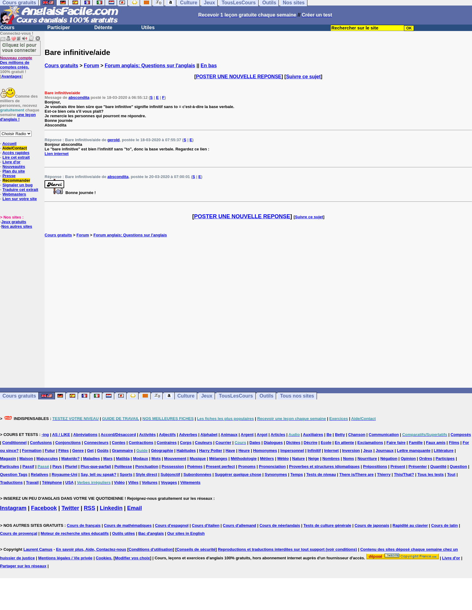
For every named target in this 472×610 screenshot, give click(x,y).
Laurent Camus (38, 549)
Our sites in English (186, 533)
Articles (278, 434)
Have (230, 450)
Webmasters (14, 194)
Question (458, 466)
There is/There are (356, 474)
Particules (9, 466)
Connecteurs (96, 442)
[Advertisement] (258, 313)
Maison (26, 458)
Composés (461, 434)
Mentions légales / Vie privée (65, 558)
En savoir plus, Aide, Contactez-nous (91, 549)
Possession (173, 466)
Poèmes (195, 466)
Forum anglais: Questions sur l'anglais (150, 65)
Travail (32, 482)
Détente (103, 27)
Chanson (356, 434)
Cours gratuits (61, 65)
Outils (266, 395)
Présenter (417, 466)
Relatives (39, 474)
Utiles (148, 27)
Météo (283, 458)
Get (90, 450)
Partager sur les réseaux (23, 566)
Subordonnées (197, 474)
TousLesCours (236, 395)
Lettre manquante (414, 450)
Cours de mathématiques (127, 525)
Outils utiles (123, 533)
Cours (7, 27)
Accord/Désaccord (118, 434)
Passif (28, 466)
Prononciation (272, 466)
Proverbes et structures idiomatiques (324, 466)
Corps (186, 442)
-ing (45, 434)
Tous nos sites (297, 395)
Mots (156, 458)
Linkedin (111, 508)
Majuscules (47, 458)
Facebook (44, 508)
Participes (444, 458)
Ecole (326, 442)
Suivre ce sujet (303, 76)
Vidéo (119, 482)
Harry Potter (210, 450)
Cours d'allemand (239, 525)
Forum (91, 65)
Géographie (162, 450)
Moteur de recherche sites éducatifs (75, 533)
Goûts (103, 450)
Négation (388, 458)
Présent (398, 466)
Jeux (206, 395)
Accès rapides (15, 152)
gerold (113, 140)
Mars (107, 458)
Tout (451, 474)
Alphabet (209, 434)
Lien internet (56, 153)
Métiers (267, 458)
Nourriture (367, 458)
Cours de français (84, 525)
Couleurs (203, 442)
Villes (133, 482)
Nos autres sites (16, 226)
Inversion (351, 450)
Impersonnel (292, 450)
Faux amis (436, 442)
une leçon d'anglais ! (18, 117)
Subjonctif (170, 474)
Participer (58, 27)
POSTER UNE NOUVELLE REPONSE (238, 76)
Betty (340, 434)
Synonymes (276, 474)
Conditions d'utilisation (151, 549)
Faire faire (395, 442)
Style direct (146, 474)
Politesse (123, 466)
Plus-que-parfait (96, 466)
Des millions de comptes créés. (16, 62)
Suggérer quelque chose (238, 474)
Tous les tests (430, 474)
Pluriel (71, 466)
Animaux (229, 434)
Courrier (223, 442)
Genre (78, 450)
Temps (297, 474)
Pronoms (247, 466)
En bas (208, 65)
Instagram (13, 508)
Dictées (293, 442)
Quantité (438, 466)
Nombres (331, 458)
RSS (89, 508)
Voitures (150, 482)
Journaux (385, 450)
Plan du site (13, 171)
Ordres (425, 458)
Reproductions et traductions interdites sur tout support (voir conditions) (287, 549)
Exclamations (370, 442)
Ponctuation (146, 466)
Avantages (11, 76)
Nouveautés (13, 166)
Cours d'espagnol (172, 525)
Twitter (70, 508)
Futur (50, 450)
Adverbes (188, 434)
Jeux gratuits (13, 222)
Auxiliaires (313, 434)
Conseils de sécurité (196, 549)
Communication (384, 434)
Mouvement (175, 458)
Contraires (167, 442)
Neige (313, 458)
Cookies (103, 558)
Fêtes (63, 450)
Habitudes (186, 450)
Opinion (408, 458)
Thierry (384, 474)
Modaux (140, 458)
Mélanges (218, 458)
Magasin (8, 458)
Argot (262, 434)
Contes (118, 442)
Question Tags (13, 474)
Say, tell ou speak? (98, 474)
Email (134, 508)
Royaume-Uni (64, 474)
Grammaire (122, 450)
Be (329, 434)
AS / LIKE (61, 434)
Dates (254, 442)
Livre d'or (11, 162)
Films (454, 442)
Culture (185, 395)
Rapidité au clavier (410, 525)
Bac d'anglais (151, 533)
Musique (197, 458)
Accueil (9, 143)
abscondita (79, 97)
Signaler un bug (17, 185)
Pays (57, 466)
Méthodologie (244, 458)
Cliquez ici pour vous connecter (19, 47)
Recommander (16, 180)
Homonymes (265, 450)
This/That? (404, 474)
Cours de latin (444, 525)
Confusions (41, 442)
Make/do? (70, 458)
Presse (9, 175)
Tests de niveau (321, 474)
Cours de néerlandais (279, 525)
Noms (348, 458)
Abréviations (85, 434)
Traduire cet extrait (20, 189)
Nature (298, 458)
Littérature (444, 450)
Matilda (123, 458)
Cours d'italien (206, 525)
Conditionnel (14, 442)
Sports (126, 474)
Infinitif (314, 450)
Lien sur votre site (19, 198)
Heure (244, 450)
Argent (247, 434)
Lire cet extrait (16, 157)
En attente (344, 442)
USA (69, 482)
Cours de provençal (18, 533)
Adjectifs (167, 434)
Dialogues (273, 442)
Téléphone (52, 482)
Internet (331, 450)
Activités (147, 434)
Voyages (169, 482)
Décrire (311, 442)
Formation (32, 450)
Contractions (141, 442)
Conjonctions (68, 442)
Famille (416, 442)
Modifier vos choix (132, 558)
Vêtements (190, 482)
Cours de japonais (372, 525)
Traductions (11, 482)
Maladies (91, 458)
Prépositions (375, 466)
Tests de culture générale (327, 525)
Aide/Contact (14, 148)
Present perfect (220, 466)
